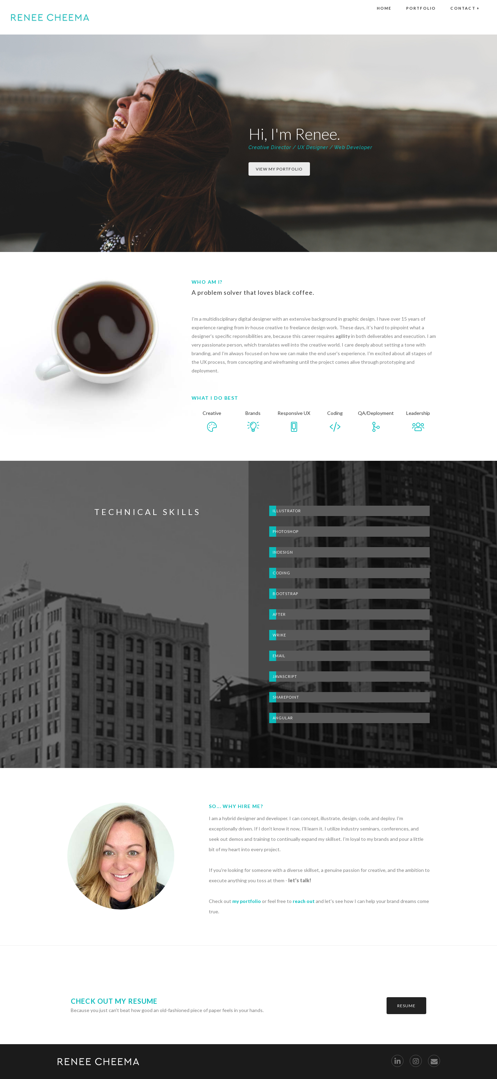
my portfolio (246, 901)
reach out (304, 901)
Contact (465, 17)
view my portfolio (279, 169)
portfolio (421, 17)
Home (384, 17)
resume (406, 1005)
